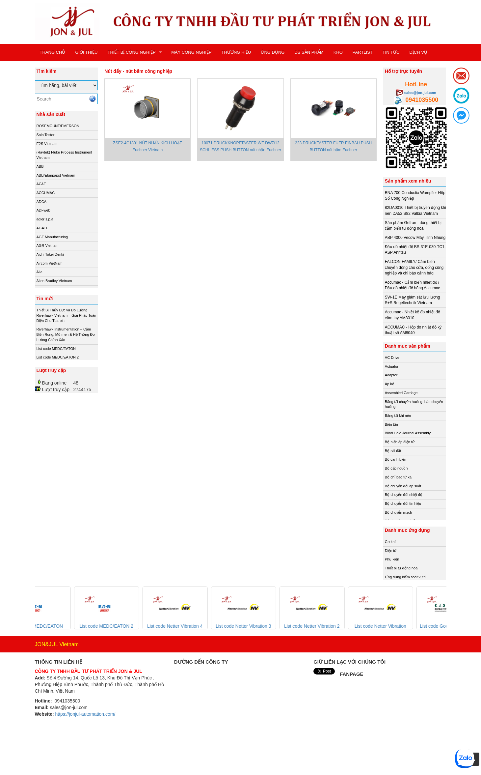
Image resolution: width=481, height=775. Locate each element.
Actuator (391, 366)
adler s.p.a (45, 219)
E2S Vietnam (47, 144)
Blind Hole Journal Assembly (408, 433)
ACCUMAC (46, 193)
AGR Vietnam (48, 245)
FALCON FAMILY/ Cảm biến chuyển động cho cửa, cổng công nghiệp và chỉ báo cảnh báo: (414, 267)
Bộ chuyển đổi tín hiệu (403, 503)
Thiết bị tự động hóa (401, 568)
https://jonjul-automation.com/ (85, 714)
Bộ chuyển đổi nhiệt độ (403, 495)
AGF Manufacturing (52, 237)
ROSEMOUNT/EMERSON (58, 126)
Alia (39, 272)
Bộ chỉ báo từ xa (398, 477)
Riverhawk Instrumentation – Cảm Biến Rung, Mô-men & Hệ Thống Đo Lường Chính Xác (66, 334)
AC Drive (392, 357)
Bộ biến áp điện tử (399, 442)
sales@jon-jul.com (420, 93)
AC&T (41, 184)
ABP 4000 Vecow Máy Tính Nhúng (415, 237)
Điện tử (391, 551)
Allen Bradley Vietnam (54, 281)
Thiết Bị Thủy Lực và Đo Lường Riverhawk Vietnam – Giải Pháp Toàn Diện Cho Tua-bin (66, 315)
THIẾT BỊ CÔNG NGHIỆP (131, 52)
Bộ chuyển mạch (398, 512)
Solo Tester (46, 135)
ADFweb (43, 210)
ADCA (42, 202)
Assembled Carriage (401, 393)
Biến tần (391, 424)
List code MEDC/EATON (56, 349)
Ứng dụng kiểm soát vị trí (405, 577)
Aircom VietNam (50, 263)
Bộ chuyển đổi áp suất (403, 486)
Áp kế (389, 384)
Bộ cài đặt (393, 451)
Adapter (391, 375)
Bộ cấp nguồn (396, 468)
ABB (40, 166)
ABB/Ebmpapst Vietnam (56, 175)
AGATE (42, 228)
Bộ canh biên (395, 459)
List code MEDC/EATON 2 (58, 357)
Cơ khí (390, 542)
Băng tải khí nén (398, 415)
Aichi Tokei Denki (50, 254)
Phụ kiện (392, 559)
